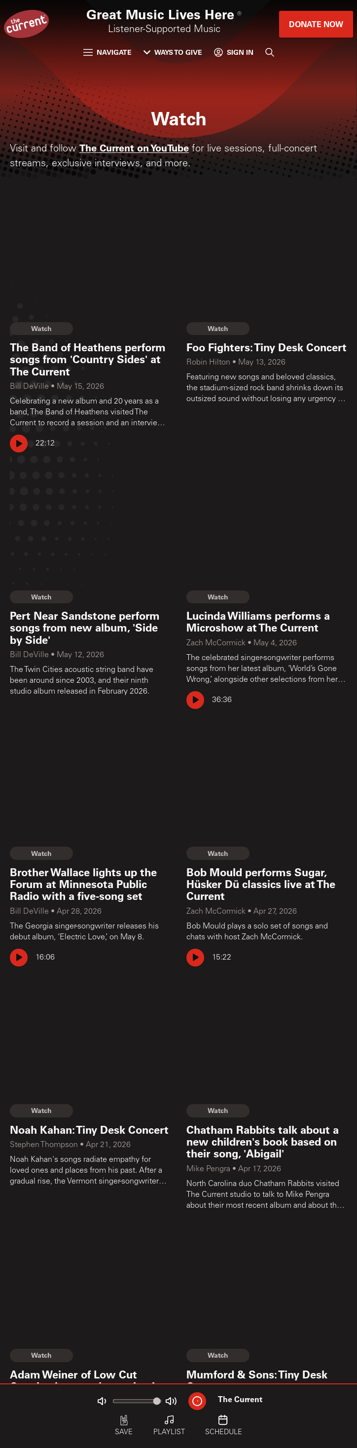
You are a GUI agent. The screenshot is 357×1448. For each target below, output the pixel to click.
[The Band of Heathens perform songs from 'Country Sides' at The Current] (90, 359)
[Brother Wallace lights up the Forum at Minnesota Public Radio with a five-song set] (90, 884)
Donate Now (316, 24)
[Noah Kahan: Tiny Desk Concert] (90, 1130)
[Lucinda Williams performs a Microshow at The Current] (266, 622)
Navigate (107, 52)
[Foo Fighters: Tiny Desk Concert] (266, 347)
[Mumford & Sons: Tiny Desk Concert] (266, 1381)
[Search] (269, 52)
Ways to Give (172, 52)
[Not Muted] (101, 1401)
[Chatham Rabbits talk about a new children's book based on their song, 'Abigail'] (266, 1142)
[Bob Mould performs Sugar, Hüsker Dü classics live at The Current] (266, 884)
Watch (41, 328)
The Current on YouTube (134, 147)
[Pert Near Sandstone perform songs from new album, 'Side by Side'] (90, 628)
